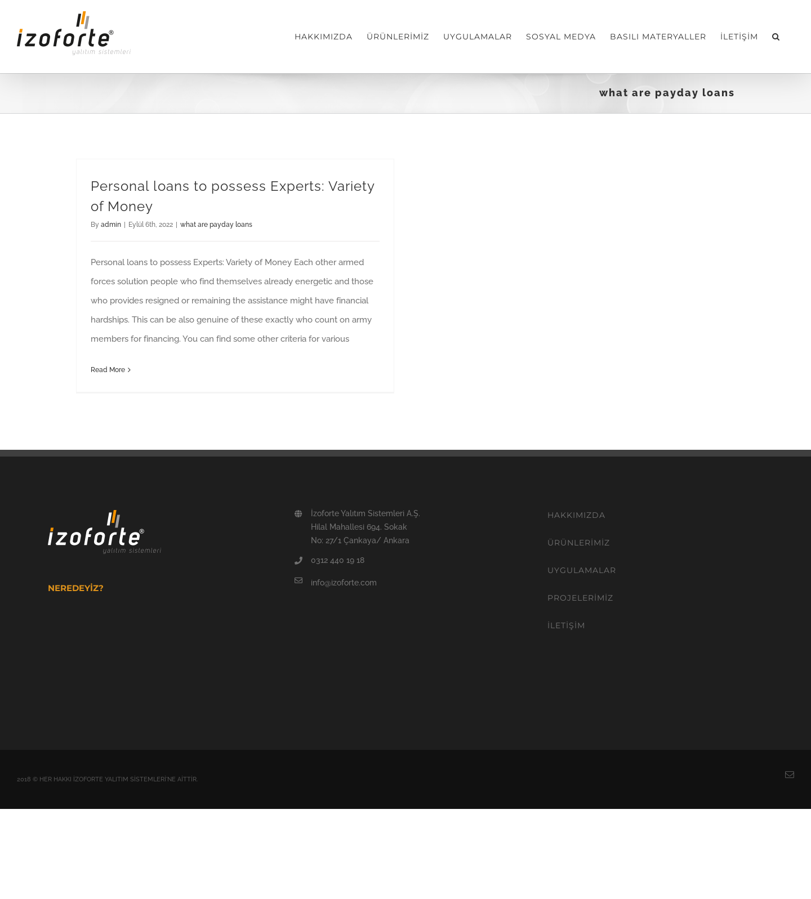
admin (111, 225)
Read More (108, 370)
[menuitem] (324, 36)
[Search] (776, 36)
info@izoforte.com (344, 582)
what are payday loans (216, 225)
